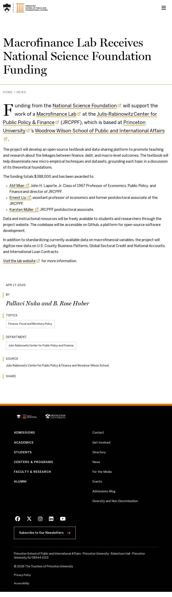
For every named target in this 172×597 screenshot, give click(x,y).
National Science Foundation (85, 106)
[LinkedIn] (50, 524)
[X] (28, 524)
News (21, 92)
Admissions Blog (104, 495)
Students (23, 454)
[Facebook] (17, 524)
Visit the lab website (19, 261)
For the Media (102, 474)
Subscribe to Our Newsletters (49, 536)
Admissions (25, 433)
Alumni (20, 485)
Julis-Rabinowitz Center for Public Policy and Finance (42, 346)
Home (8, 92)
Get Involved (101, 444)
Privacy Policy (22, 579)
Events (97, 485)
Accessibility (31, 588)
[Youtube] (61, 524)
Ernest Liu (20, 198)
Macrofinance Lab (56, 114)
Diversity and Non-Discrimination (116, 505)
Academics (24, 444)
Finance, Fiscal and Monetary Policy (31, 324)
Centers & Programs (35, 464)
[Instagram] (40, 524)
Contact (98, 433)
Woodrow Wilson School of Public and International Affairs (100, 131)
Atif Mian (19, 186)
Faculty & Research (33, 474)
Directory (99, 454)
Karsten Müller (23, 210)
